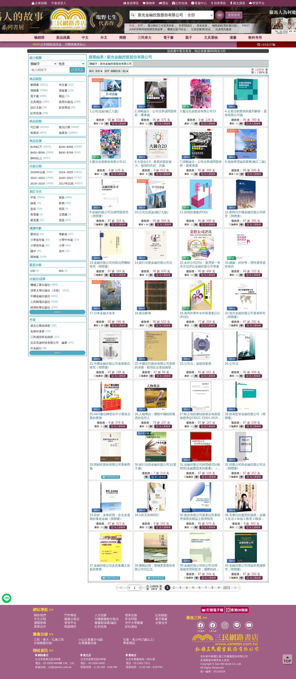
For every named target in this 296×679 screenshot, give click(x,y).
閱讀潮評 (70, 626)
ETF (140, 25)
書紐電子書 (143, 433)
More (57, 311)
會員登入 (58, 3)
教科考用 (255, 38)
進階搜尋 (234, 15)
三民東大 (144, 38)
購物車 (149, 3)
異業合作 (40, 626)
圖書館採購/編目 (105, 622)
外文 (103, 38)
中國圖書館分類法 (107, 619)
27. (200, 417)
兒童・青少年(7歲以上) (138, 639)
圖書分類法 (71, 619)
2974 (226, 587)
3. (198, 111)
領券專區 (218, 3)
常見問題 (131, 619)
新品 (63, 38)
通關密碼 (40, 622)
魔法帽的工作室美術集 (161, 25)
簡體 (122, 38)
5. (108, 161)
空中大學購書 (134, 622)
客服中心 (199, 3)
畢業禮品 (129, 643)
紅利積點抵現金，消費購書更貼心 (59, 44)
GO (219, 14)
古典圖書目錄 (87, 643)
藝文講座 (237, 3)
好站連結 (131, 626)
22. (155, 367)
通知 (163, 3)
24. (231, 363)
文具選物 (211, 38)
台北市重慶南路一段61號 (140, 659)
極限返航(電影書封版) (224, 25)
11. (194, 212)
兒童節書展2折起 (201, 29)
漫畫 (233, 38)
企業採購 (39, 3)
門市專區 (70, 615)
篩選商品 (77, 69)
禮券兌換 (131, 615)
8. (245, 161)
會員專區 (131, 3)
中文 (85, 38)
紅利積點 (161, 615)
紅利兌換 (179, 3)
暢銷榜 (39, 38)
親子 (188, 38)
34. (147, 515)
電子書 (168, 38)
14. (153, 262)
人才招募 (101, 615)
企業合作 (161, 622)
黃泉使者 (202, 25)
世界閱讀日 (185, 25)
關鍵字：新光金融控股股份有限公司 (110, 63)
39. (200, 569)
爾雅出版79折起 (176, 29)
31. (200, 468)
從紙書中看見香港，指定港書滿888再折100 (226, 51)
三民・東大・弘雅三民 (49, 639)
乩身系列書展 (223, 29)
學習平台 (256, 3)
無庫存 (98, 224)
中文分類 (40, 619)
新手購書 (161, 619)
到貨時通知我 (111, 477)
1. (104, 111)
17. (102, 313)
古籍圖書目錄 (43, 643)
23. (195, 363)
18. (143, 313)
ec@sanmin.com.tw (59, 667)
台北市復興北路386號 (48, 659)
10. (151, 212)
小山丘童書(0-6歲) (90, 639)
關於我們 (40, 615)
